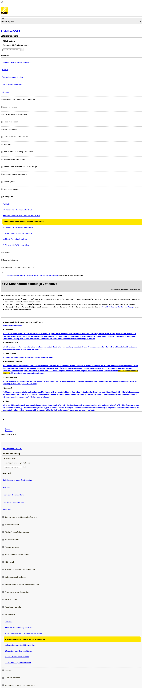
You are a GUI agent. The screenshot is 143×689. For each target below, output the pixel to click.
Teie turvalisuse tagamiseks (12, 85)
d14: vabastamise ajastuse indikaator (22, 371)
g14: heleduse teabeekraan (125, 408)
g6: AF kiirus (109, 405)
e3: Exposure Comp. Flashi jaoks (52, 381)
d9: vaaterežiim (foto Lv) (52, 368)
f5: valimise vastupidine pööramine (105, 392)
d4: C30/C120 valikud (81, 366)
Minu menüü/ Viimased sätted (16, 245)
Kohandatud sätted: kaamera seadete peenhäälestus (23, 222)
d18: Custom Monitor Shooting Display (119, 307)
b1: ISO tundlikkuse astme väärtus (15, 347)
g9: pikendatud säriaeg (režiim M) (33, 408)
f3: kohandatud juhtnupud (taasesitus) (66, 392)
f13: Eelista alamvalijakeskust (39, 397)
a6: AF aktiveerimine (125, 334)
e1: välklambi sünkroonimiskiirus (15, 381)
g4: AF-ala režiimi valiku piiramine (67, 405)
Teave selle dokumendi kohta (12, 77)
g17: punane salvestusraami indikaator (81, 410)
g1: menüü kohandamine (13, 405)
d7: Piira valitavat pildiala (14, 368)
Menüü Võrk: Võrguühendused (15, 239)
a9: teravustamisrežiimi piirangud (53, 336)
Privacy (7, 429)
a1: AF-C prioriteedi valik (12, 334)
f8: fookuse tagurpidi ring (44, 394)
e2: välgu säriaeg (33, 381)
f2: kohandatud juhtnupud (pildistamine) (37, 392)
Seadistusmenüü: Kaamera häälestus (17, 233)
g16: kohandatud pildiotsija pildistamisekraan (50, 410)
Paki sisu (5, 70)
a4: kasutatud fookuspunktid (77, 334)
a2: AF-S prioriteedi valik (30, 334)
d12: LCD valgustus (107, 368)
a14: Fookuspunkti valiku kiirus (50, 339)
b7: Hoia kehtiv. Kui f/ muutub (31, 349)
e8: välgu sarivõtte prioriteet (26, 384)
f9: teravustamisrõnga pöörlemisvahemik (69, 394)
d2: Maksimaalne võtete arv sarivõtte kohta (33, 366)
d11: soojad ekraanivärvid (90, 368)
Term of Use (8, 431)
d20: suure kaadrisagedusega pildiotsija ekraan (27, 373)
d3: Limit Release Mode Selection (61, 366)
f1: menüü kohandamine (13, 392)
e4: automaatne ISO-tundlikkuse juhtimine (80, 381)
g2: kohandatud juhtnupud (32, 405)
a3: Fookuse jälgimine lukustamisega (53, 334)
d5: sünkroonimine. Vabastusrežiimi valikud (105, 366)
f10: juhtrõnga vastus (92, 394)
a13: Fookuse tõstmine (30, 339)
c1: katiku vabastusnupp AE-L (14, 358)
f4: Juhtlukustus (87, 392)
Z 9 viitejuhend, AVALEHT (10, 31)
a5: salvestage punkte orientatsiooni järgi (103, 334)
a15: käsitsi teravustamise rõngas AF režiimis (78, 339)
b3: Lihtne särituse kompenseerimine (68, 347)
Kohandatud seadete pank (12, 326)
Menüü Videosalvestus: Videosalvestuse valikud (21, 216)
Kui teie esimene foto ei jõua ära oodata (16, 62)
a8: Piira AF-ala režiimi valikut (30, 336)
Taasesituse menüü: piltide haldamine (18, 227)
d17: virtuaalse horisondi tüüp (73, 371)
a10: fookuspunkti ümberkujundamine (80, 336)
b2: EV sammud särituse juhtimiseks (41, 347)
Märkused (5, 92)
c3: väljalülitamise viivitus (43, 358)
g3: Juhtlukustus (48, 405)
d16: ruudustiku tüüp (54, 371)
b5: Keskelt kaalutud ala (117, 347)
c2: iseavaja (29, 358)
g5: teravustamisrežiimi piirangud (92, 405)
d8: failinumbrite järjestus (33, 368)
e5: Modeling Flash (103, 381)
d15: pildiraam (41, 371)
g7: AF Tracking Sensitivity (124, 405)
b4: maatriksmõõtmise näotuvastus (95, 347)
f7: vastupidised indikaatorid (25, 394)
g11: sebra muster (63, 408)
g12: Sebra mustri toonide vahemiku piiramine (87, 408)
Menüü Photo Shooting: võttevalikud (17, 210)
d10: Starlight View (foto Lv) (71, 368)
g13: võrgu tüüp (110, 408)
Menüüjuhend (20, 275)
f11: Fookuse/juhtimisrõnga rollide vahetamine (117, 394)
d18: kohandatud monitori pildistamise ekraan (101, 371)
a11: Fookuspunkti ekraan (103, 336)
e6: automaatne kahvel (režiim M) (122, 381)
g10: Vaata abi (51, 408)
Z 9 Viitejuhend (10, 275)
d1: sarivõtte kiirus (10, 366)
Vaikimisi (6, 204)
